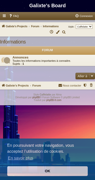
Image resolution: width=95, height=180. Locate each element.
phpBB (36, 97)
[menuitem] (14, 16)
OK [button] (47, 171)
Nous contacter (69, 85)
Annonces (20, 57)
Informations (13, 41)
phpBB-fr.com (54, 100)
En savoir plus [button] (20, 158)
